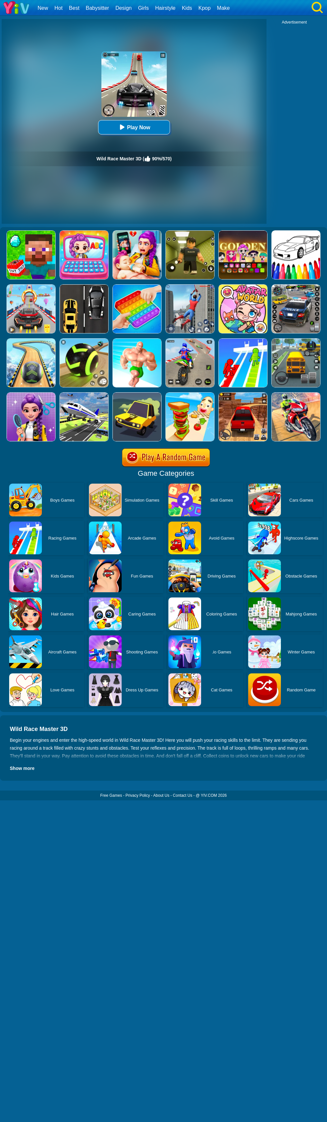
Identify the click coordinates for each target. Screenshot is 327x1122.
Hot (58, 8)
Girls (143, 8)
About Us (161, 795)
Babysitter (97, 8)
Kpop (204, 8)
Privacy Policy (138, 795)
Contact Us (182, 795)
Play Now (134, 127)
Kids (187, 8)
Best (74, 8)
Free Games (111, 795)
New (43, 8)
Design (123, 8)
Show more (22, 768)
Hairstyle (165, 8)
